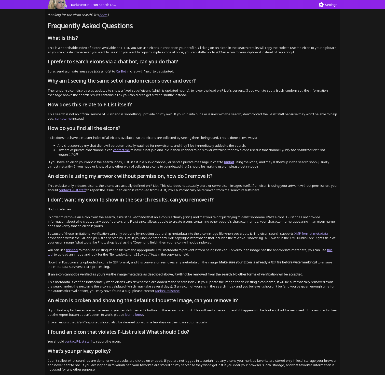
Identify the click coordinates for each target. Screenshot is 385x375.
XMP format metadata (311, 233)
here (103, 15)
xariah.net (78, 4)
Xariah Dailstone (167, 290)
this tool (72, 250)
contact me (63, 118)
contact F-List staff (72, 190)
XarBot (121, 71)
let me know (134, 314)
